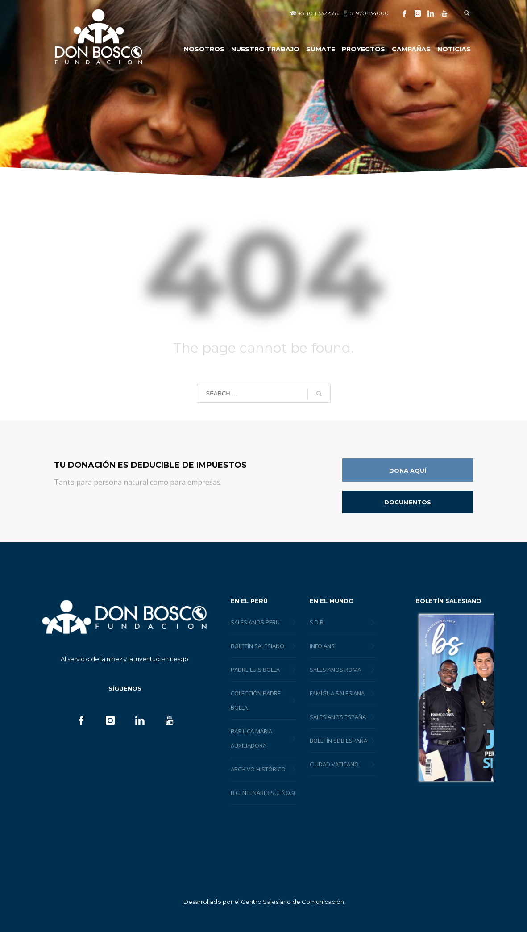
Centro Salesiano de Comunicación (292, 901)
